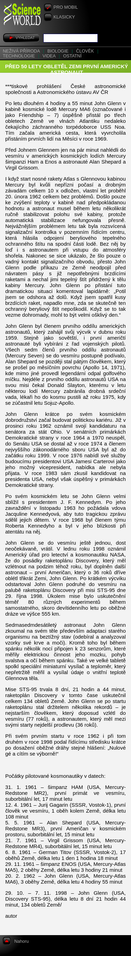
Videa (50, 56)
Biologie (59, 51)
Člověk (85, 51)
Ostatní (72, 56)
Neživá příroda (22, 51)
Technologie (19, 56)
